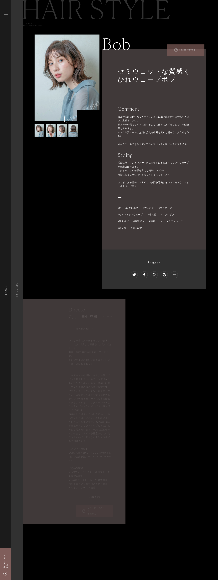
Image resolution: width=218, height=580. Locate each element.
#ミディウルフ (175, 221)
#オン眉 (122, 228)
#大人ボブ (148, 208)
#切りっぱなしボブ (128, 208)
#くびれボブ (167, 214)
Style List (17, 290)
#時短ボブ (138, 221)
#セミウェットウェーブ (130, 214)
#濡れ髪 (152, 214)
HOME (5, 290)
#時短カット (155, 221)
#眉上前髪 (136, 228)
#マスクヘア (165, 208)
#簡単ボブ (123, 221)
